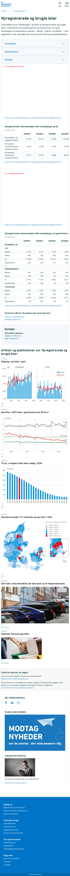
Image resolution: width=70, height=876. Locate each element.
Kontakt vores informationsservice (14, 679)
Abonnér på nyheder (11, 858)
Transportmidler (20, 11)
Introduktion (10, 43)
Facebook (7, 862)
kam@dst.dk (14, 338)
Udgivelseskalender (11, 830)
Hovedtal (9, 59)
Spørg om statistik (10, 814)
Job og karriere (9, 827)
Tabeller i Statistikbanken (15, 317)
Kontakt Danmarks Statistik (14, 807)
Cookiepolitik (8, 846)
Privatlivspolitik (9, 842)
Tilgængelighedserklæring (13, 849)
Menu (67, 5)
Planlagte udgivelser (13, 319)
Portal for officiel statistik (13, 833)
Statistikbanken (9, 823)
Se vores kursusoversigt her (16, 783)
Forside (4, 11)
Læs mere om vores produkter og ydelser (17, 688)
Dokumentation (11, 51)
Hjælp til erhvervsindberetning (15, 811)
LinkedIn (6, 865)
